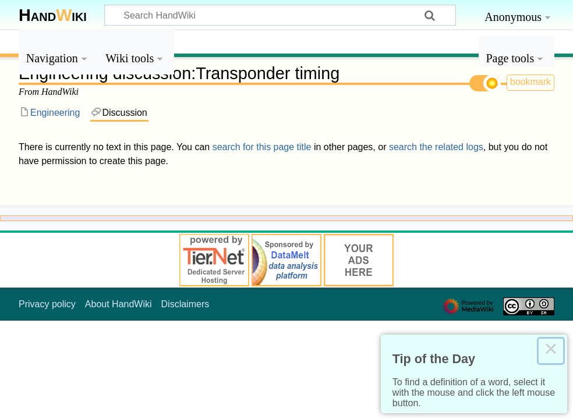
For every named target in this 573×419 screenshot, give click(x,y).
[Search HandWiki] (280, 15)
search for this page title (262, 147)
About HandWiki (118, 304)
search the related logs (436, 147)
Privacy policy (47, 304)
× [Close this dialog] (551, 351)
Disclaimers (185, 304)
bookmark (530, 82)
